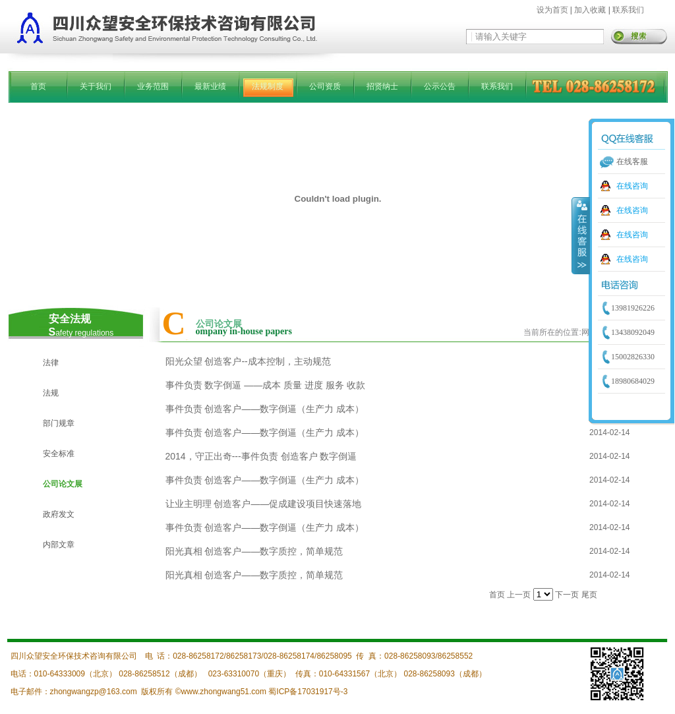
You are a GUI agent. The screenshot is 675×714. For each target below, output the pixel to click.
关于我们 (95, 86)
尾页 (589, 594)
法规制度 (267, 86)
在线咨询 (632, 186)
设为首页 (552, 10)
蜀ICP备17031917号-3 (307, 691)
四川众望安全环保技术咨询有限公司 (74, 656)
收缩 (581, 235)
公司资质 (325, 86)
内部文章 (58, 544)
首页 (38, 86)
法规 (51, 393)
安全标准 (58, 453)
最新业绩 (210, 86)
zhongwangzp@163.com (93, 691)
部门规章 (58, 423)
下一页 (567, 594)
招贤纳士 (382, 86)
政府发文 (58, 514)
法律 (51, 362)
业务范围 (153, 86)
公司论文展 (62, 484)
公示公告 (439, 86)
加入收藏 (590, 10)
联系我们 (628, 10)
